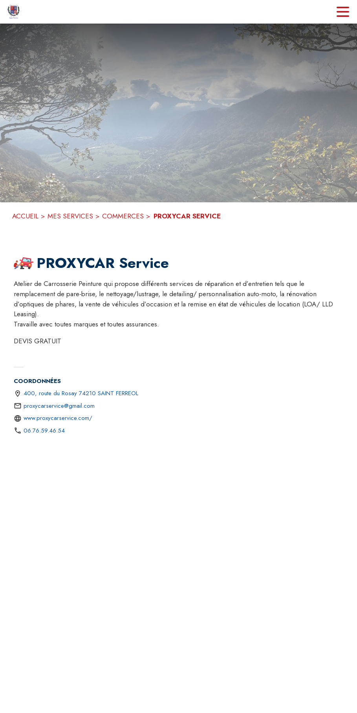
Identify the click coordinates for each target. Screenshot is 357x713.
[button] (23, 263)
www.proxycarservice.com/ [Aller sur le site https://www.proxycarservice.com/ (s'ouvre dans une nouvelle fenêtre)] (58, 418)
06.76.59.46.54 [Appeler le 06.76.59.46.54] (44, 430)
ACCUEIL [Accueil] (25, 216)
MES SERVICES (70, 216)
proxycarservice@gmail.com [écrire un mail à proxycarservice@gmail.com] (59, 405)
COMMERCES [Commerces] (123, 216)
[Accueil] (13, 12)
